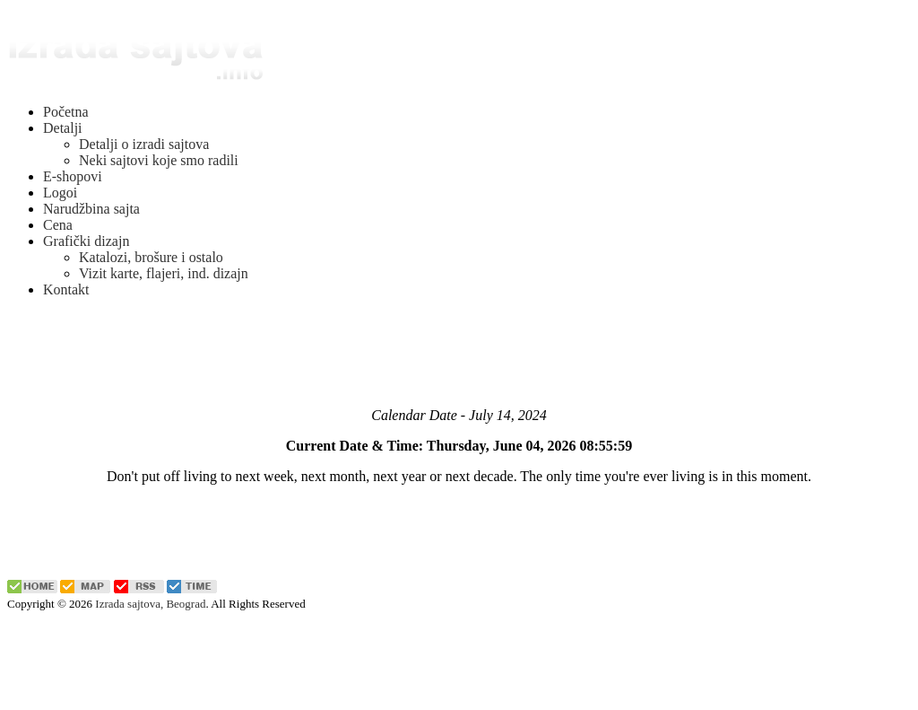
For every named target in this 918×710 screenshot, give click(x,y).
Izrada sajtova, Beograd (150, 603)
